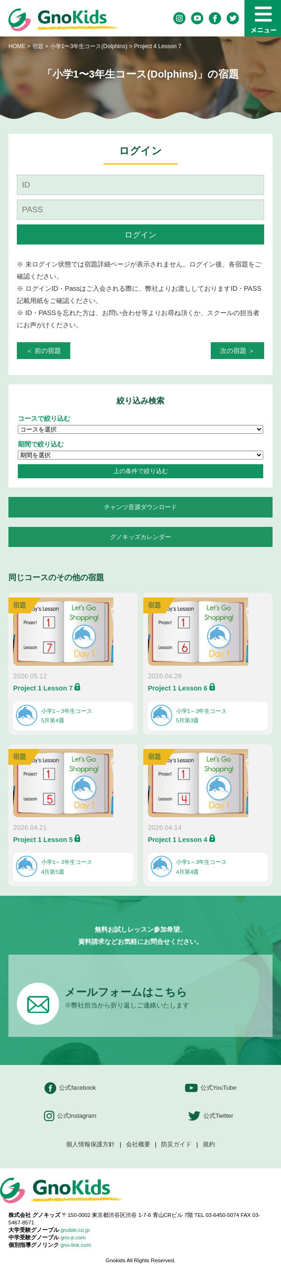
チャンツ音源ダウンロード (140, 507)
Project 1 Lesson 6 (177, 688)
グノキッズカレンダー (140, 536)
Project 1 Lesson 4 (177, 839)
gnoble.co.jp (74, 1230)
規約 (209, 1145)
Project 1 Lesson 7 (43, 688)
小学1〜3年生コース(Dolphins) (89, 46)
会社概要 (138, 1145)
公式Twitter (210, 1116)
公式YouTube (211, 1088)
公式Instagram (70, 1116)
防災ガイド (176, 1145)
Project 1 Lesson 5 (43, 839)
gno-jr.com (73, 1237)
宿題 (38, 46)
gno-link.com (75, 1245)
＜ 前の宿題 (43, 350)
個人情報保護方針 (90, 1145)
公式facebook (70, 1088)
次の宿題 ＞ (237, 350)
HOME (17, 46)
